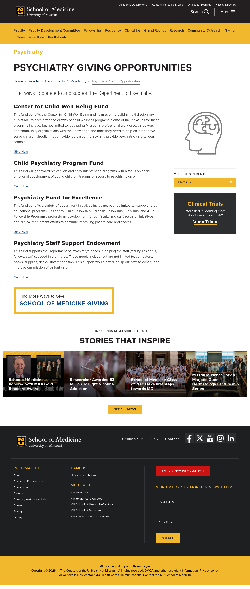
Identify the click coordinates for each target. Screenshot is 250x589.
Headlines (36, 37)
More (228, 11)
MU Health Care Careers (87, 498)
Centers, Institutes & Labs (167, 4)
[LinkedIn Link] (231, 438)
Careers (19, 493)
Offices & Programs (199, 4)
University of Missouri (85, 475)
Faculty (19, 30)
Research (177, 30)
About (17, 475)
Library (18, 517)
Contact (172, 439)
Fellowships (93, 30)
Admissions (21, 487)
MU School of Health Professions (92, 504)
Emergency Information (183, 471)
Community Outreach (204, 30)
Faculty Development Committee (54, 30)
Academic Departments (133, 4)
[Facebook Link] (189, 438)
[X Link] (200, 438)
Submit (168, 538)
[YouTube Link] (210, 438)
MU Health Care (81, 492)
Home (18, 81)
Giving (230, 30)
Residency (113, 30)
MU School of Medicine (86, 510)
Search (200, 11)
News (21, 37)
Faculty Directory (226, 4)
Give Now (21, 151)
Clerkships (132, 30)
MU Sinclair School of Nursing (90, 516)
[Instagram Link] (220, 438)
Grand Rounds (155, 30)
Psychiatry (28, 51)
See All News (125, 409)
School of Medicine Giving (64, 303)
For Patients (57, 37)
